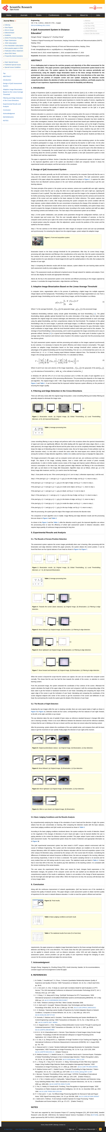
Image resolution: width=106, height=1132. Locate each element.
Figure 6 (35, 650)
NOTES (34, 1107)
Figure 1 (87, 179)
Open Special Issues (10, 62)
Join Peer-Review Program (24, 1129)
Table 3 (82, 827)
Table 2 (54, 518)
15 (50, 333)
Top (4, 73)
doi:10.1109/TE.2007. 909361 (48, 1022)
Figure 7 (84, 549)
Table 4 (95, 860)
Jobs (98, 15)
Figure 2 (34, 383)
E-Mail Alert (8, 1129)
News (69, 15)
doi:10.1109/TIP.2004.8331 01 (45, 1052)
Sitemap (56, 1124)
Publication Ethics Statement (13, 51)
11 (95, 314)
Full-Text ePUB (89, 28)
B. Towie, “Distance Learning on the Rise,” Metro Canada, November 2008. (59, 1002)
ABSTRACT (36, 60)
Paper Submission (9, 40)
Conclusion (7, 110)
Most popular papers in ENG (13, 48)
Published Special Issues (12, 65)
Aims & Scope (8, 30)
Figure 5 (35, 629)
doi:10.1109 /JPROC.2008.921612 (85, 1007)
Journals (23, 15)
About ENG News (9, 53)
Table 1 (42, 383)
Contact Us (62, 1124)
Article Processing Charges (12, 38)
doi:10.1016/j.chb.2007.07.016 (45, 1015)
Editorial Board (8, 32)
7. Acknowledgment (40, 962)
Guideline (7, 35)
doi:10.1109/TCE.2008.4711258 (59, 1084)
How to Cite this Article (91, 33)
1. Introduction (38, 88)
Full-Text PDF (89, 23)
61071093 (94, 1115)
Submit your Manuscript (87, 1129)
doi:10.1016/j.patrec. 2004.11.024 (73, 1059)
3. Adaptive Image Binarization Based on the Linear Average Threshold (64, 286)
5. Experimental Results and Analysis (48, 532)
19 (69, 454)
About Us (84, 15)
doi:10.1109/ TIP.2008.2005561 (88, 1067)
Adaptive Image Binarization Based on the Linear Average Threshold (13, 92)
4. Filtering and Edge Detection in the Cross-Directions (56, 391)
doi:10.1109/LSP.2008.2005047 (89, 1096)
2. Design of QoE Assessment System (48, 169)
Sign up (71, 1129)
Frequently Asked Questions (13, 56)
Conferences (54, 15)
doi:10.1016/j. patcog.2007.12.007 (81, 1072)
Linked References (90, 31)
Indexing (6, 25)
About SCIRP (49, 1124)
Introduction (7, 80)
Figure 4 (76, 549)
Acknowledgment (9, 113)
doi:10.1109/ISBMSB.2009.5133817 (56, 1000)
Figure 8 (34, 711)
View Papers (8, 27)
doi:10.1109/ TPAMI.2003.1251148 (50, 1091)
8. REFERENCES (39, 975)
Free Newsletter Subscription (13, 45)
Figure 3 (45, 518)
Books (38, 15)
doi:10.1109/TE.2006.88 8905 (44, 1030)
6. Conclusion (37, 884)
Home (8, 15)
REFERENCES (8, 117)
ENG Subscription (10, 43)
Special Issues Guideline (12, 67)
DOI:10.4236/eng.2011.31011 (40, 25)
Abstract (87, 20)
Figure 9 (35, 768)
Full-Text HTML (89, 26)
